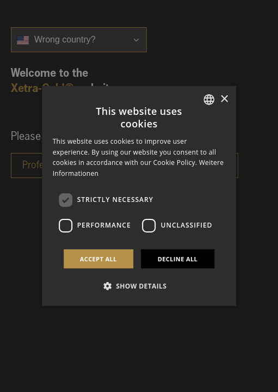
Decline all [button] (178, 259)
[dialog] (139, 196)
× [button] (224, 99)
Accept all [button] (98, 259)
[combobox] (208, 99)
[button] (139, 285)
